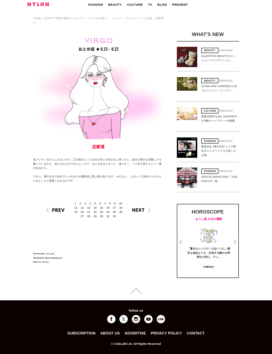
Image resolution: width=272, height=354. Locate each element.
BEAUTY (115, 4)
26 (120, 211)
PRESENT (180, 4)
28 (88, 216)
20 (82, 211)
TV (150, 4)
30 (101, 216)
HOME (37, 18)
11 (75, 207)
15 (101, 207)
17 (114, 207)
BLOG (162, 4)
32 (114, 216)
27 (82, 216)
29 (95, 216)
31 (108, 216)
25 (114, 211)
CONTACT (196, 333)
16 (108, 207)
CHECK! (209, 266)
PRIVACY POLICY (166, 333)
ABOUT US (110, 333)
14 (95, 207)
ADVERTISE (135, 333)
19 (75, 211)
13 (88, 207)
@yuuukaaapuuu (54, 258)
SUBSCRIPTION (81, 333)
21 (88, 211)
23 (101, 211)
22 (95, 211)
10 (120, 203)
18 (120, 207)
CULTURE (135, 4)
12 (82, 207)
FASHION (95, 4)
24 (108, 211)
